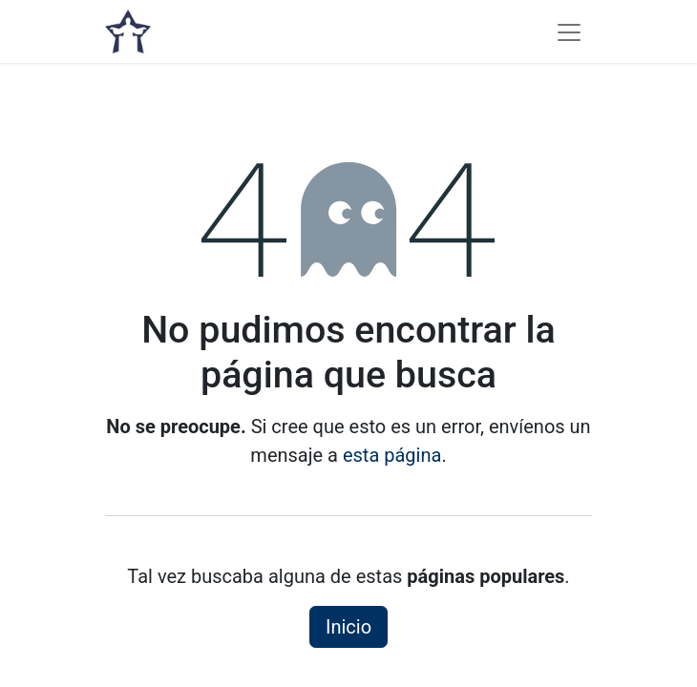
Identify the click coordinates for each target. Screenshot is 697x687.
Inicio (348, 626)
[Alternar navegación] (569, 31)
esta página (392, 455)
